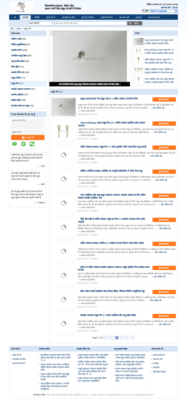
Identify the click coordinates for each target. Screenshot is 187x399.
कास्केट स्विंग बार (18, 72)
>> (127, 338)
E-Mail (156, 363)
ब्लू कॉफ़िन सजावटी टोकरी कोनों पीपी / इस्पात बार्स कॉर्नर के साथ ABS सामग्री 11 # (56, 358)
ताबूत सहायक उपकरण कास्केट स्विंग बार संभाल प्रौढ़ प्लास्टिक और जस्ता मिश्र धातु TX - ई (92, 371)
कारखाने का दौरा (68, 17)
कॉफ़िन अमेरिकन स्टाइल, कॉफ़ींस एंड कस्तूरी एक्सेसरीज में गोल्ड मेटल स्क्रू (159, 71)
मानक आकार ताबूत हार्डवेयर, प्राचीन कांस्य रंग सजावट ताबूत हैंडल (129, 370)
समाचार (139, 17)
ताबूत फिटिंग (16, 78)
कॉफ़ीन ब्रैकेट (16, 100)
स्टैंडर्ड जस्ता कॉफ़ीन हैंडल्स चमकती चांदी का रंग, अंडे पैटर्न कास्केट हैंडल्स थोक (129, 378)
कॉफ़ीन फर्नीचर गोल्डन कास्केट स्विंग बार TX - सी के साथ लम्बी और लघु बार (93, 363)
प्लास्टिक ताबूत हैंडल (19, 55)
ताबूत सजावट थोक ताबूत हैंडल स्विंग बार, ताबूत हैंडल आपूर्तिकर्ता (92, 379)
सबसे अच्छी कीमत (88, 111)
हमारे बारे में (50, 17)
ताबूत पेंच (15, 83)
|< (106, 338)
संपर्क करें (28, 137)
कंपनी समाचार (154, 17)
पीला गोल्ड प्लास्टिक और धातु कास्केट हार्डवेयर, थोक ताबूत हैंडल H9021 (129, 363)
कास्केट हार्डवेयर (17, 94)
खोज (136, 23)
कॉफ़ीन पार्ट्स (16, 39)
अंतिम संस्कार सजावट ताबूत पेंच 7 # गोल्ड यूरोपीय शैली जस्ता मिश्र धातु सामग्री (159, 61)
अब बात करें (165, 7)
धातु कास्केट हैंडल (18, 61)
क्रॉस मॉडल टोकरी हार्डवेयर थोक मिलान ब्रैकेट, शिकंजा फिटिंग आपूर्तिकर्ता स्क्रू (112, 291)
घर (15, 17)
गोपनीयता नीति (39, 395)
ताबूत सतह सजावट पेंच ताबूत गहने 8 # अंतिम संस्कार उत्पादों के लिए (159, 42)
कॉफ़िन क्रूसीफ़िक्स (18, 44)
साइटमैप (156, 367)
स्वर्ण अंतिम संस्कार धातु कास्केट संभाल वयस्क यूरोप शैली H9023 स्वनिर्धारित (130, 356)
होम (12, 28)
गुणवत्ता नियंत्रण (87, 17)
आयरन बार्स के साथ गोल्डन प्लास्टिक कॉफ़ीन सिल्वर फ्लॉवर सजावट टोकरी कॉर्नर (55, 367)
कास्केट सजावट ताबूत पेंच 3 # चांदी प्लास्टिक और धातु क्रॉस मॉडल (108, 315)
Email (175, 7)
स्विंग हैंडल (15, 67)
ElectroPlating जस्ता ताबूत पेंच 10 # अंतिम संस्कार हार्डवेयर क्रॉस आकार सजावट (159, 52)
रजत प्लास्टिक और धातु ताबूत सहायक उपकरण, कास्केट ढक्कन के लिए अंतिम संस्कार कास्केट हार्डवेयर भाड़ (90, 84)
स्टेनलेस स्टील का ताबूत (20, 106)
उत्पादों (25, 17)
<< (112, 338)
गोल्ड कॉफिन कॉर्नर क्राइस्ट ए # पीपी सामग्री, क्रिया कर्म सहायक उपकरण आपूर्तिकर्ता (55, 386)
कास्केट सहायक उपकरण (21, 89)
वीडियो (37, 17)
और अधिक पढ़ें (158, 108)
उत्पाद (18, 28)
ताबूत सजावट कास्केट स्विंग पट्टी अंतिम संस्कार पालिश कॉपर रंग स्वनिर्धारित (93, 356)
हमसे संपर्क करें (107, 17)
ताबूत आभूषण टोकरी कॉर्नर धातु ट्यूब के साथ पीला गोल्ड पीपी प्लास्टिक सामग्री (55, 377)
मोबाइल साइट (159, 371)
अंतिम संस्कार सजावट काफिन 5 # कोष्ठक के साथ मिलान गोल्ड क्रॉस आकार (112, 243)
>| (132, 338)
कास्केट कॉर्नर (16, 50)
